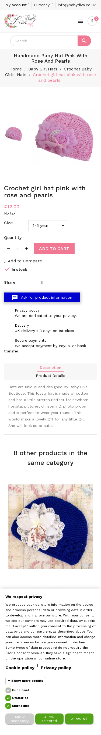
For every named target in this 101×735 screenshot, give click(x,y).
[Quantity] (17, 248)
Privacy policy (56, 667)
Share (20, 282)
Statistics (20, 698)
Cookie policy (19, 667)
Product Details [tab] (50, 375)
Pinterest (42, 282)
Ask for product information (42, 297)
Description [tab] (50, 367)
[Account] (17, 5)
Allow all (79, 719)
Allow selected (49, 719)
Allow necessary (20, 719)
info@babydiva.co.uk (77, 5)
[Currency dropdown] (43, 5)
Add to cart (54, 248)
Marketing (20, 706)
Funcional (20, 690)
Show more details (27, 681)
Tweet (31, 282)
